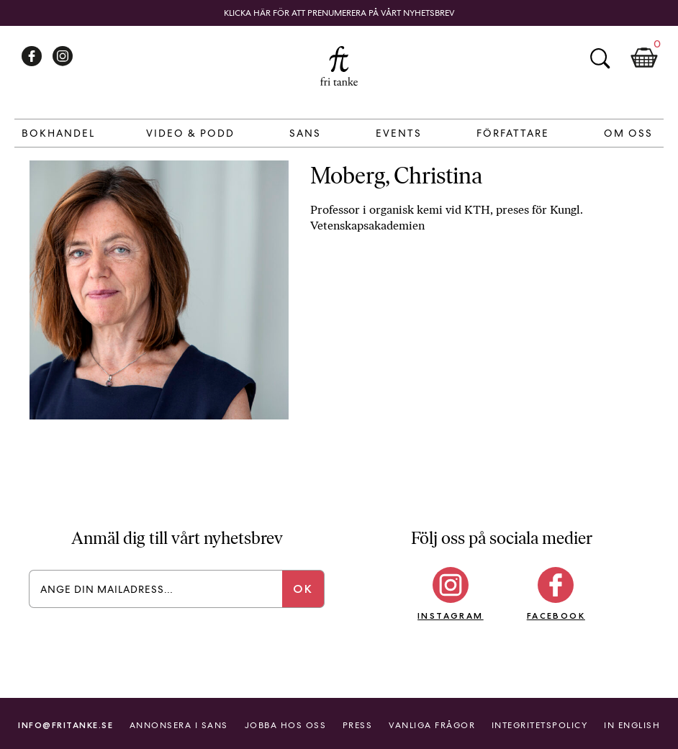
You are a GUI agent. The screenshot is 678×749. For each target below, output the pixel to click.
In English (632, 725)
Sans (305, 133)
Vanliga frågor (432, 725)
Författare (512, 133)
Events (399, 133)
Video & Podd (190, 133)
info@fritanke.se (65, 725)
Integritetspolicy (540, 725)
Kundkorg (644, 58)
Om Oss (628, 133)
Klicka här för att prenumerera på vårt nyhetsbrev (339, 13)
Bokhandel (58, 133)
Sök (599, 58)
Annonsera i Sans (179, 725)
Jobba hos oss (286, 725)
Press (358, 725)
